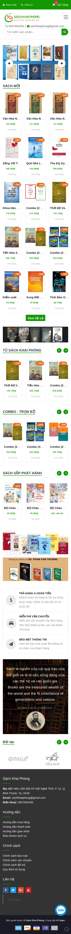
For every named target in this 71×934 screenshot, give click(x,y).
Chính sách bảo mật (15, 855)
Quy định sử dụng (14, 869)
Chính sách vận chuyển (17, 860)
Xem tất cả (35, 318)
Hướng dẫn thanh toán (16, 826)
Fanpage (15, 899)
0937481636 (16, 26)
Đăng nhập (9, 5)
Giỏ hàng (60, 4)
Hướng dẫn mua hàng (16, 822)
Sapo (62, 920)
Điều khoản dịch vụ (15, 835)
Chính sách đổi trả (14, 864)
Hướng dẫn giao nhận (16, 831)
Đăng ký (27, 5)
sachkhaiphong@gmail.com (47, 26)
